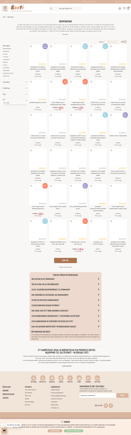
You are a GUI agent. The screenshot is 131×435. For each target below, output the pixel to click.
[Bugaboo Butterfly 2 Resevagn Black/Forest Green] (98, 55)
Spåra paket (54, 405)
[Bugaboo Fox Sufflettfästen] (98, 229)
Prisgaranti (54, 402)
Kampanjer (88, 382)
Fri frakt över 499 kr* (62, 1)
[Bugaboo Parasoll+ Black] (38, 90)
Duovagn (5, 54)
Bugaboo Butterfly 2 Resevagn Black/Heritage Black (78, 69)
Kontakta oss (55, 408)
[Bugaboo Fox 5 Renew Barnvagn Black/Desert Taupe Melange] (118, 55)
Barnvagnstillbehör (8, 73)
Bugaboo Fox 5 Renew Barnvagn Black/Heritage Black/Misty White (118, 244)
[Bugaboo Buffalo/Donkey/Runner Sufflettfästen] (98, 194)
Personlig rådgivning (89, 1)
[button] (127, 8)
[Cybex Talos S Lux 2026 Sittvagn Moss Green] (118, 90)
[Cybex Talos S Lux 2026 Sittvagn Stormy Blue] (58, 123)
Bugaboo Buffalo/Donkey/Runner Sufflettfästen (98, 209)
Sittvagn (5, 65)
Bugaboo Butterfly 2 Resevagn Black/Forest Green (98, 69)
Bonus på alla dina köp (34, 1)
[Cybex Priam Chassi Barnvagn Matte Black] (78, 90)
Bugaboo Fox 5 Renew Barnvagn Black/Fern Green (98, 173)
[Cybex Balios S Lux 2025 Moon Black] (78, 229)
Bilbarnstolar (42, 382)
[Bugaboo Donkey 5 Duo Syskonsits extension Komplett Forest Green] (78, 123)
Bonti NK (27, 405)
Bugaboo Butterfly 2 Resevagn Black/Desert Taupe (98, 138)
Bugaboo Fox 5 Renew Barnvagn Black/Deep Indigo (38, 173)
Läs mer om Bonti (67, 366)
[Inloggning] (119, 8)
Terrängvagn (6, 70)
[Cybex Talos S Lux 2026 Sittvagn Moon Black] (98, 90)
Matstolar (70, 382)
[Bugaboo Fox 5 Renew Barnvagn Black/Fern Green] (98, 159)
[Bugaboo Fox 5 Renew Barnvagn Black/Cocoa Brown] (78, 159)
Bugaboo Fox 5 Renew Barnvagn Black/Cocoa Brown (78, 173)
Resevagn (5, 62)
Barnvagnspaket (7, 48)
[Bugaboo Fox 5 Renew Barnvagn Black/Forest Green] (58, 55)
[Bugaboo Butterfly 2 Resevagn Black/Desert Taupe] (98, 123)
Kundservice (55, 387)
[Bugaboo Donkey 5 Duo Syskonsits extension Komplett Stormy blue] (58, 159)
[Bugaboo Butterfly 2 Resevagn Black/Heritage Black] (78, 55)
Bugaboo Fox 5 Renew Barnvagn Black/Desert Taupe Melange (118, 69)
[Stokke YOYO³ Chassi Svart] (118, 123)
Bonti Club (28, 396)
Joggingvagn (6, 59)
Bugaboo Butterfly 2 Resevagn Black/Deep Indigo (38, 244)
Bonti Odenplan (29, 402)
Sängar (79, 382)
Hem (4, 17)
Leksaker (61, 382)
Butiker (27, 399)
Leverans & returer (56, 399)
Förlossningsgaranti (57, 393)
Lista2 (122, 42)
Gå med (122, 395)
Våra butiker (119, 1)
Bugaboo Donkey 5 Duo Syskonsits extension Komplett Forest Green (78, 138)
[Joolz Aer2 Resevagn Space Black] (78, 194)
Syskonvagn (6, 67)
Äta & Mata (97, 382)
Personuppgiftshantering (58, 396)
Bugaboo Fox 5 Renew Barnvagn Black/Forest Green (58, 69)
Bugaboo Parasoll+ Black (38, 102)
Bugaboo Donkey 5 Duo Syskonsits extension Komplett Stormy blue (58, 173)
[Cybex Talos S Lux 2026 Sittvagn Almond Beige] (38, 123)
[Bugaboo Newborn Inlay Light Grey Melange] (58, 229)
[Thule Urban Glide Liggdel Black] (58, 194)
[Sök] (65, 8)
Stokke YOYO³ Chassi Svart (118, 136)
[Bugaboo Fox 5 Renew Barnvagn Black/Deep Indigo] (38, 159)
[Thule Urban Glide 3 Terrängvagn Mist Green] (58, 90)
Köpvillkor (7, 387)
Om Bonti (28, 387)
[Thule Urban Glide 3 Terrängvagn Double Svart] (118, 194)
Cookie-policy (100, 427)
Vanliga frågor (55, 390)
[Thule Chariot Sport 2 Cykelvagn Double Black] (118, 159)
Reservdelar (6, 76)
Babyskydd (52, 382)
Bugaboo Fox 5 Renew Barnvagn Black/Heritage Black (38, 69)
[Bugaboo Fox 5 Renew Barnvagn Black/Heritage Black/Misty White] (118, 229)
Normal (125, 42)
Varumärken (6, 51)
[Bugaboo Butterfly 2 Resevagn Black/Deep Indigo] (38, 229)
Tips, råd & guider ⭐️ (31, 390)
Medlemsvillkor (8, 394)
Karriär (5, 391)
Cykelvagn (5, 56)
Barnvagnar (11, 17)
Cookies (5, 398)
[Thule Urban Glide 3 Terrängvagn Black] (38, 194)
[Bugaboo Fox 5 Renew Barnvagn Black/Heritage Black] (38, 55)
